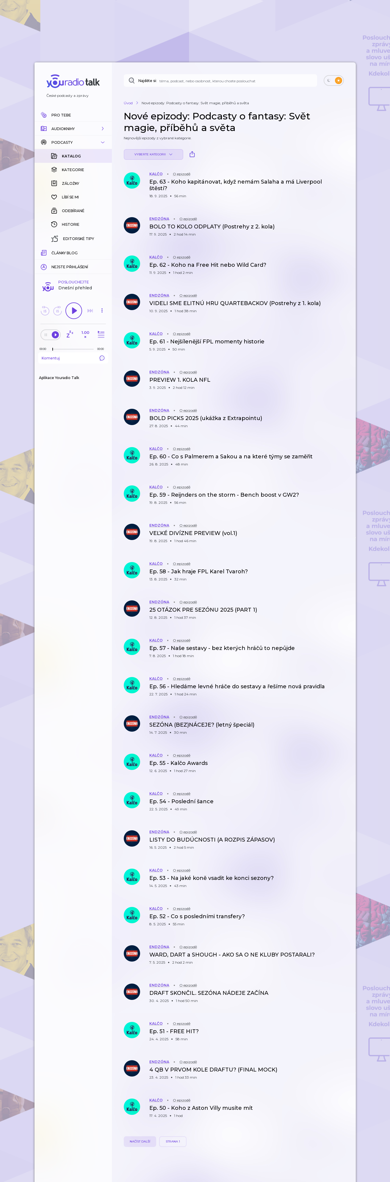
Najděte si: (147, 80)
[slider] (53, 349)
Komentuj (73, 358)
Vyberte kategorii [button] (153, 154)
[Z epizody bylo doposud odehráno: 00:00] (44, 349)
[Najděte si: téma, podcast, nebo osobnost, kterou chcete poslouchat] (220, 80)
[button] (73, 128)
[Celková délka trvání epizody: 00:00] (102, 349)
